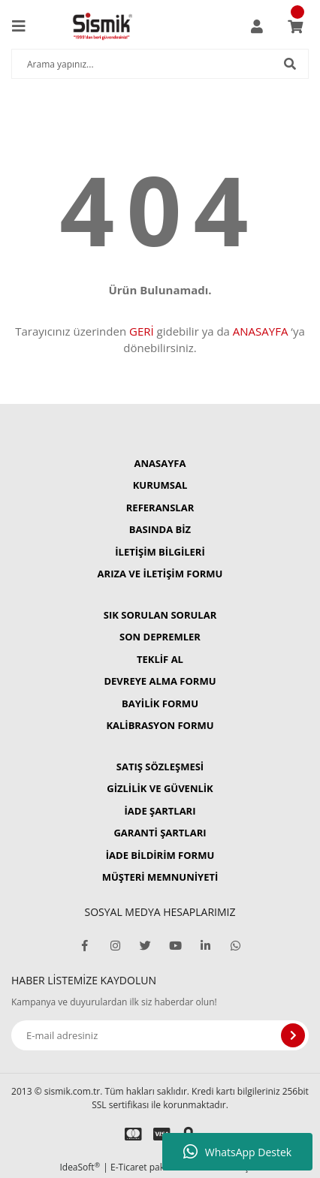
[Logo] (102, 26)
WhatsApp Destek (237, 1151)
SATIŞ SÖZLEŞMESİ (160, 766)
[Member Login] (256, 26)
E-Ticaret (128, 1167)
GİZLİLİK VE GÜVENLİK (160, 788)
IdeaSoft (79, 1167)
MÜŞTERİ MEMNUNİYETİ (160, 877)
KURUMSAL (160, 485)
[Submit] (293, 1035)
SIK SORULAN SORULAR (160, 615)
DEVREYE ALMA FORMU (160, 681)
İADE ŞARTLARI (160, 811)
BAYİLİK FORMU (160, 703)
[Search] (160, 64)
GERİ (141, 331)
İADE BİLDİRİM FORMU (160, 855)
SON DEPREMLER (160, 636)
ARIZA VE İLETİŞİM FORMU (160, 573)
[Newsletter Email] (160, 1035)
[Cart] (295, 26)
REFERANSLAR (160, 507)
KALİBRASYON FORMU (159, 725)
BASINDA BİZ (160, 529)
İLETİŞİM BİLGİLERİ (159, 552)
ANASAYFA (260, 331)
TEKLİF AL (160, 659)
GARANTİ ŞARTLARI (159, 832)
